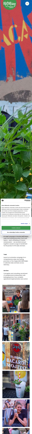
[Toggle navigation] (27, 4)
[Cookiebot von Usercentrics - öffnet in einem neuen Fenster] (24, 200)
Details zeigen (24, 223)
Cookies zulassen (16, 227)
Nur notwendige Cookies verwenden (16, 232)
